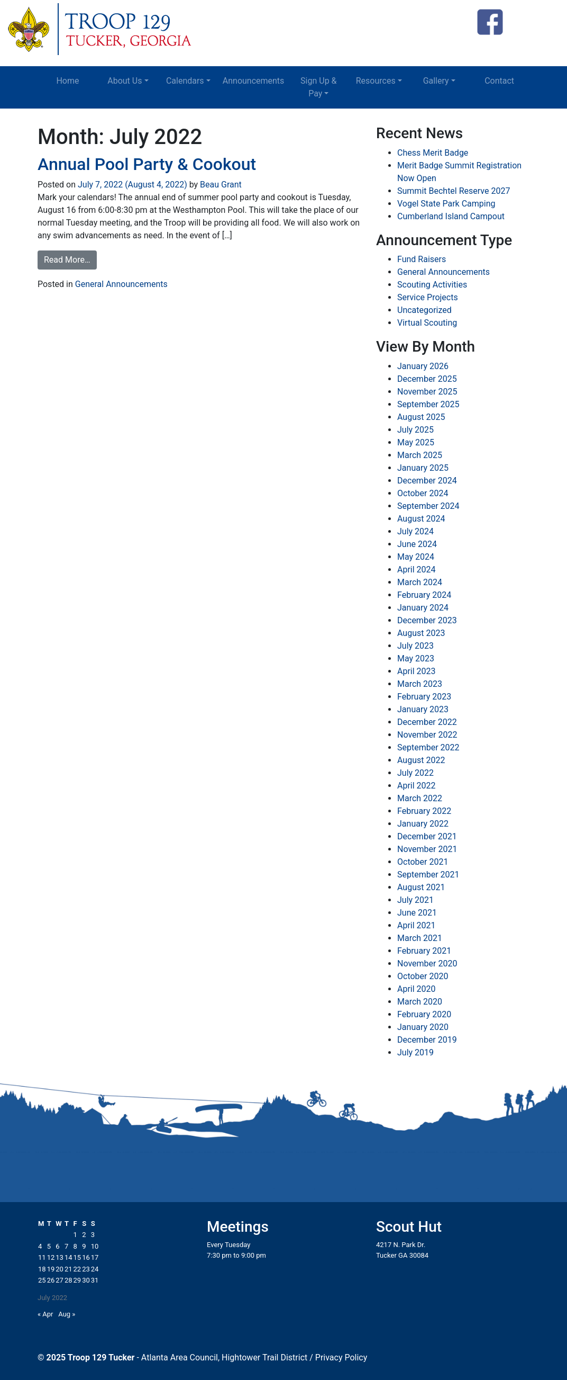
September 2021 (428, 875)
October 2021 (422, 862)
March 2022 (419, 798)
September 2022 (428, 747)
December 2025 (427, 379)
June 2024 (417, 544)
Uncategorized (424, 310)
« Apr (45, 1314)
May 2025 (415, 442)
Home (67, 81)
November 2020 (427, 963)
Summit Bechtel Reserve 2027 (453, 191)
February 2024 (424, 595)
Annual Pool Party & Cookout (147, 164)
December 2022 (427, 722)
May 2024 (415, 557)
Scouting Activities (432, 285)
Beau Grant (220, 185)
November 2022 (427, 735)
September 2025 (428, 404)
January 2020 (423, 1027)
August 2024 (421, 519)
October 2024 (422, 493)
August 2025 (421, 417)
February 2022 (424, 811)
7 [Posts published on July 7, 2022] (66, 1246)
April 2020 (416, 989)
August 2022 (421, 760)
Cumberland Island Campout (451, 216)
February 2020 (424, 1014)
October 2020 (422, 976)
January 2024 (423, 608)
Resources (376, 81)
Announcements (254, 81)
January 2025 (423, 468)
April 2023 (416, 671)
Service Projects (427, 297)
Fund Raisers (421, 259)
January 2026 (423, 366)
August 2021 (421, 887)
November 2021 (427, 849)
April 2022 (416, 786)
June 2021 (417, 913)
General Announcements (121, 284)
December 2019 (427, 1040)
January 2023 (423, 709)
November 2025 (427, 392)
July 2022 (415, 773)
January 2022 (423, 824)
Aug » (66, 1314)
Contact (499, 81)
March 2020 (419, 1002)
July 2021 (415, 900)
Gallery (436, 81)
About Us (124, 81)
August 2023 (421, 633)
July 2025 (415, 430)
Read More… (67, 260)
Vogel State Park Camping (446, 204)
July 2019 (415, 1052)
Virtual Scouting (427, 323)
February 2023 (424, 697)
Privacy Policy (341, 1357)
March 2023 (419, 684)
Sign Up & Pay (318, 87)
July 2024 (415, 531)
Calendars (185, 81)
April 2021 (416, 925)
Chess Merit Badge (432, 153)
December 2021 (427, 836)
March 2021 (419, 938)
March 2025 (419, 455)
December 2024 (427, 481)
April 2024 (416, 569)
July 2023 (415, 646)
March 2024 (419, 582)
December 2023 (427, 620)
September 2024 (428, 506)
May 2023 (415, 658)
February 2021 (424, 951)
